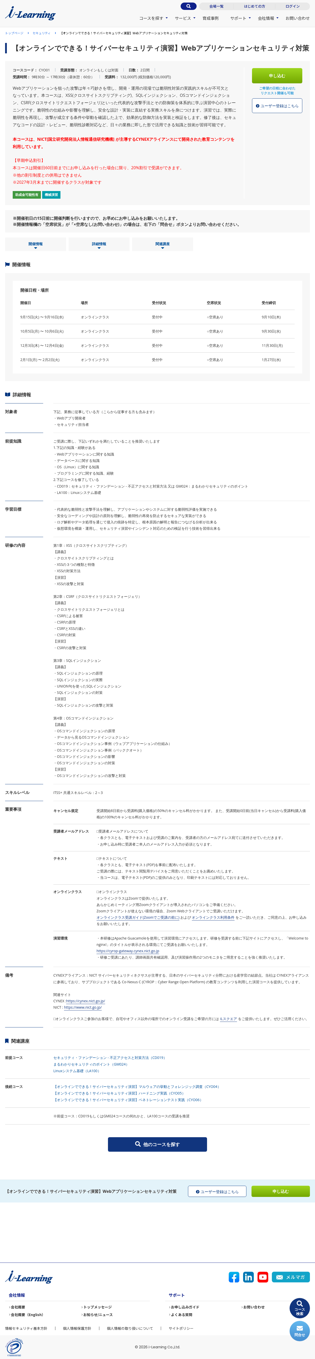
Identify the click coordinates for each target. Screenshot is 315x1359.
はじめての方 (254, 6)
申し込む (277, 76)
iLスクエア (228, 1018)
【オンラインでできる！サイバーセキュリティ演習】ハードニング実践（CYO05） (119, 1093)
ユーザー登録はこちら (277, 106)
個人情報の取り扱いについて (130, 1328)
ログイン (293, 6)
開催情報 (35, 246)
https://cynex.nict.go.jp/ (85, 1000)
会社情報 (266, 18)
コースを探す (151, 18)
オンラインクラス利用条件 (213, 917)
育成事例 (210, 18)
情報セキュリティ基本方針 (26, 1328)
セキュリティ (42, 33)
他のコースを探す (157, 1144)
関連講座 (162, 246)
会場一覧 (216, 6)
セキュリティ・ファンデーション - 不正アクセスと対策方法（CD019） (110, 1057)
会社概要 (18, 1307)
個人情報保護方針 (77, 1328)
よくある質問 (182, 1314)
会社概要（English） (28, 1314)
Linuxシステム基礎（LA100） (77, 1070)
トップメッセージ (98, 1307)
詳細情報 (99, 246)
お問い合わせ (298, 18)
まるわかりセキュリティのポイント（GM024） (91, 1064)
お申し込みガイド (185, 1307)
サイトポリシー (181, 1328)
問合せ (299, 1331)
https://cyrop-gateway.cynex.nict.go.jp (128, 950)
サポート (238, 18)
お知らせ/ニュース (98, 1314)
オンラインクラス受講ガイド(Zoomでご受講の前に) (138, 917)
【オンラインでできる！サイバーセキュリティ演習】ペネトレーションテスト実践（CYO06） (128, 1099)
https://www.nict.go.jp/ (83, 1007)
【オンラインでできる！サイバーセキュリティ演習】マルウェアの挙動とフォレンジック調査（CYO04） (137, 1086)
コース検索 (299, 1308)
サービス (183, 18)
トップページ (14, 33)
